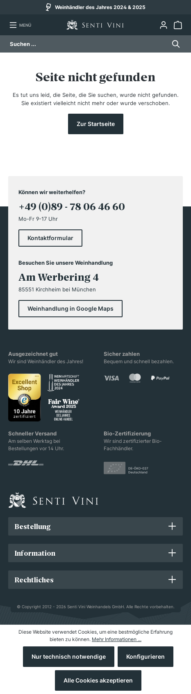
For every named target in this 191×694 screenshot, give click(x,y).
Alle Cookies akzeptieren (98, 680)
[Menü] (20, 25)
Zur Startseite (96, 123)
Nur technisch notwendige (69, 656)
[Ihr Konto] (163, 25)
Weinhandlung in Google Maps (70, 308)
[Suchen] (174, 44)
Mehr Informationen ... (116, 639)
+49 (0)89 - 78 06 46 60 (71, 206)
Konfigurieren (145, 656)
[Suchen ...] (88, 44)
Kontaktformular (50, 237)
